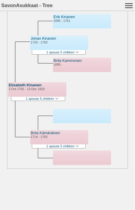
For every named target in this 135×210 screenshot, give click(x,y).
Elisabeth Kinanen (25, 85)
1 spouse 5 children (42, 98)
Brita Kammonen (67, 60)
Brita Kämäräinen (45, 133)
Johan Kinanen (43, 38)
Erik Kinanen (64, 17)
